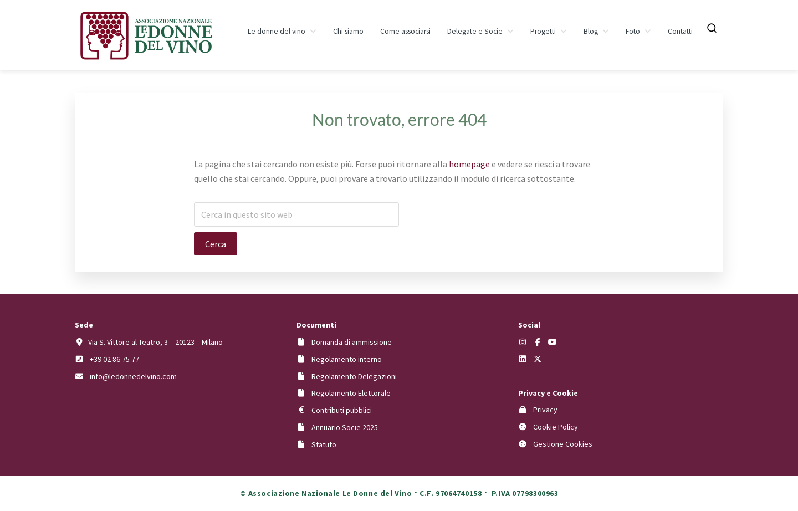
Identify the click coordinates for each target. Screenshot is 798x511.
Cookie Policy (555, 427)
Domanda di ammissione (351, 342)
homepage (469, 164)
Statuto (323, 444)
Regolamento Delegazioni (354, 376)
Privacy (545, 410)
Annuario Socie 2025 (344, 427)
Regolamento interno (346, 359)
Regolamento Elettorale (351, 393)
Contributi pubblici (341, 410)
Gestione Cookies (562, 444)
